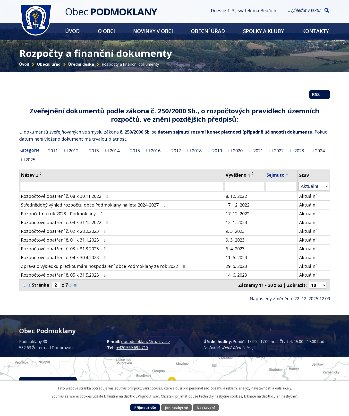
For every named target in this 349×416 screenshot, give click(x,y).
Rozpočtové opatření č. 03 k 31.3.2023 (64, 249)
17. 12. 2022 (237, 205)
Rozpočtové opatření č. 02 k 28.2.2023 (64, 231)
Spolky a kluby (263, 31)
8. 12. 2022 (236, 196)
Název (29, 175)
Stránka (40, 285)
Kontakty (315, 31)
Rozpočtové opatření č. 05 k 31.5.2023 (64, 275)
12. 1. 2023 (236, 222)
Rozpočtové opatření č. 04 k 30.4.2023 (64, 257)
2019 (217, 150)
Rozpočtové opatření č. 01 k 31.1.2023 (64, 240)
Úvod (72, 31)
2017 (176, 150)
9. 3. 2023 (235, 231)
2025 (30, 160)
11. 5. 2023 (236, 257)
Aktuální (307, 196)
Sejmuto (275, 175)
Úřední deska (81, 64)
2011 (53, 150)
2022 (279, 150)
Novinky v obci (153, 31)
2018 (197, 150)
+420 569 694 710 (132, 347)
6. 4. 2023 (235, 249)
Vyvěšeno (238, 175)
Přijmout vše (145, 407)
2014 (114, 150)
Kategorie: (30, 150)
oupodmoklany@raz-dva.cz (145, 341)
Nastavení (206, 407)
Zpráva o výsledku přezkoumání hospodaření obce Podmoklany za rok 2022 (104, 266)
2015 (135, 150)
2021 (258, 150)
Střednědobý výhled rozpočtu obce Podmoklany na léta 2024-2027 (94, 205)
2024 (320, 150)
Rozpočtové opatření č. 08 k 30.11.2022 (65, 196)
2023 (299, 150)
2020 (238, 150)
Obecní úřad (208, 31)
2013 (94, 150)
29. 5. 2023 (236, 266)
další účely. (283, 388)
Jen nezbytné (176, 407)
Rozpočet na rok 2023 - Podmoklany (63, 214)
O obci (106, 31)
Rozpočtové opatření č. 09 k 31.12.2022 (65, 222)
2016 (156, 150)
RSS (319, 94)
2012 (73, 150)
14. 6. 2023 (236, 275)
